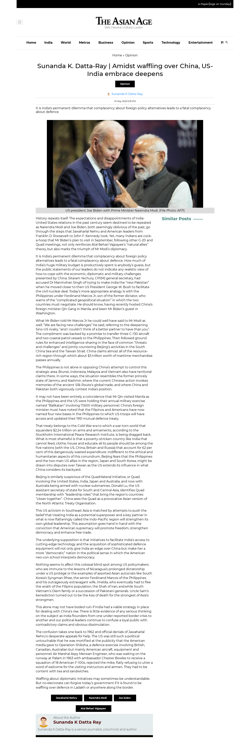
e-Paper (203, 4)
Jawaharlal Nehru (67, 697)
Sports (148, 42)
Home (31, 42)
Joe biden (125, 697)
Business (105, 42)
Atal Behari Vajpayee (93, 708)
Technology (171, 42)
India (48, 42)
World (66, 42)
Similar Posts (176, 218)
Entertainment (200, 42)
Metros (84, 42)
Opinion (128, 42)
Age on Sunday (220, 4)
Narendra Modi (98, 697)
